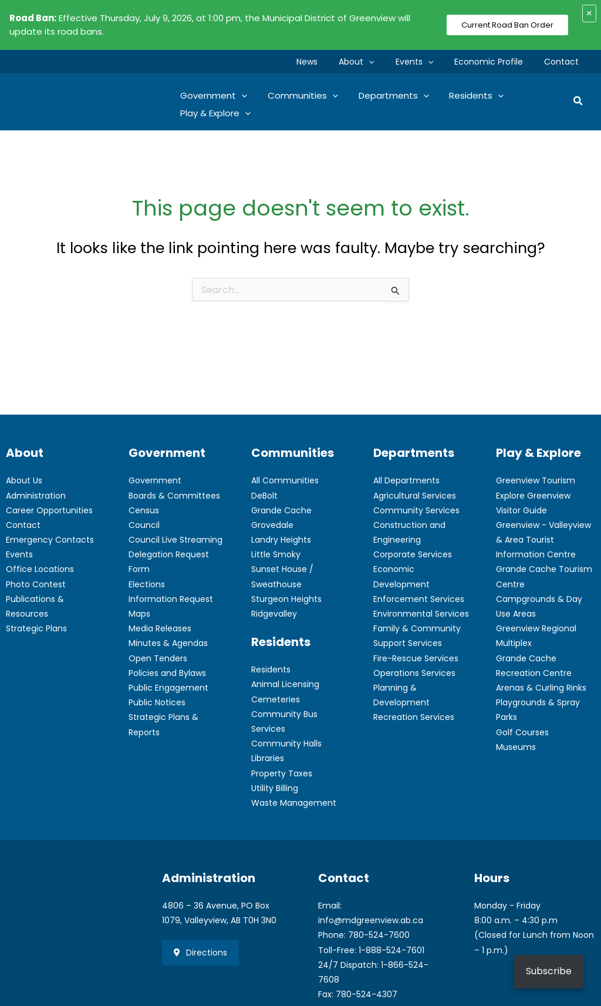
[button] (385, 61)
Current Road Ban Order (507, 25)
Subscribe (549, 971)
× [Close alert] (589, 13)
